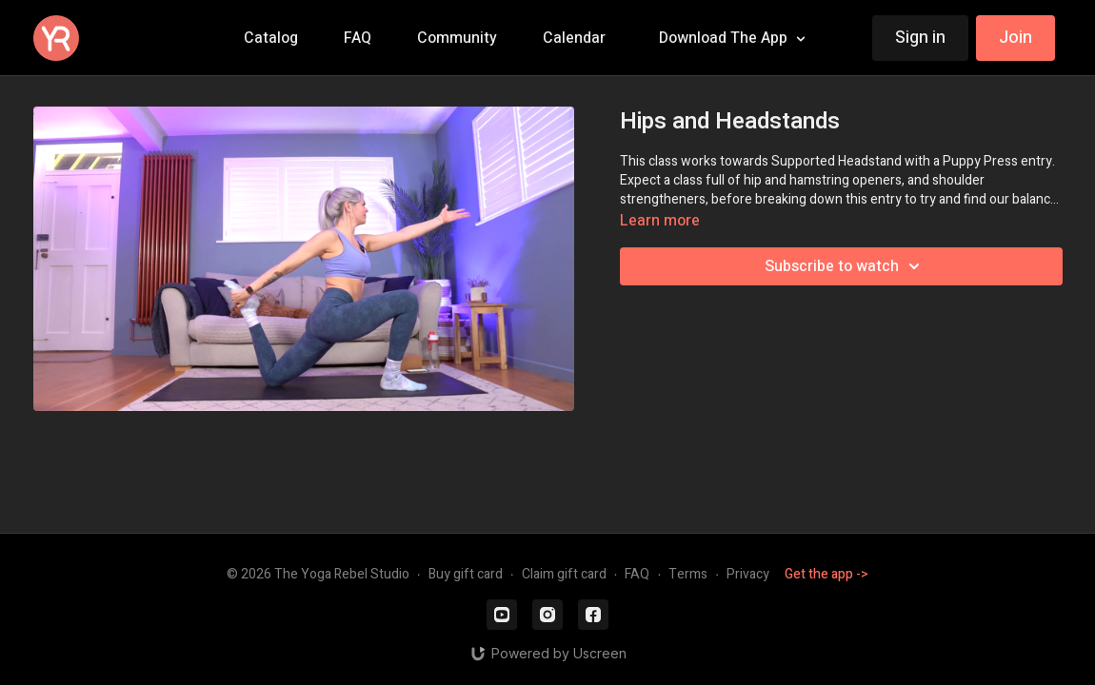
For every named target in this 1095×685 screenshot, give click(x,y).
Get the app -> (826, 574)
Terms (687, 574)
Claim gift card (564, 574)
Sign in (920, 37)
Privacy (748, 574)
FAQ (637, 574)
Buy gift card (465, 574)
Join (1015, 37)
